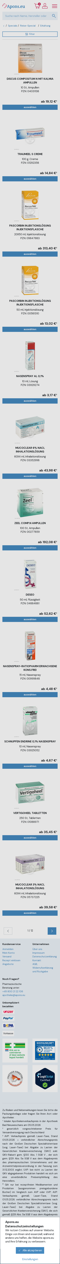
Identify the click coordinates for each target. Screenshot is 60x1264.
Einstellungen (30, 1259)
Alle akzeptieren (30, 1250)
